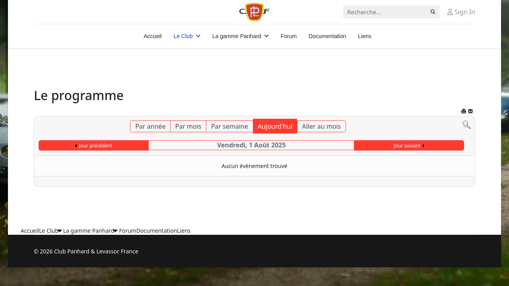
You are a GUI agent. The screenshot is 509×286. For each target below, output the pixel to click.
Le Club (182, 36)
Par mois (188, 126)
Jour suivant (407, 145)
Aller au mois (321, 126)
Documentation (327, 36)
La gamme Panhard (236, 36)
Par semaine (229, 126)
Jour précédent (95, 145)
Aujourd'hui (275, 126)
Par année (150, 126)
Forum (289, 36)
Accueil (152, 36)
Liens (364, 36)
